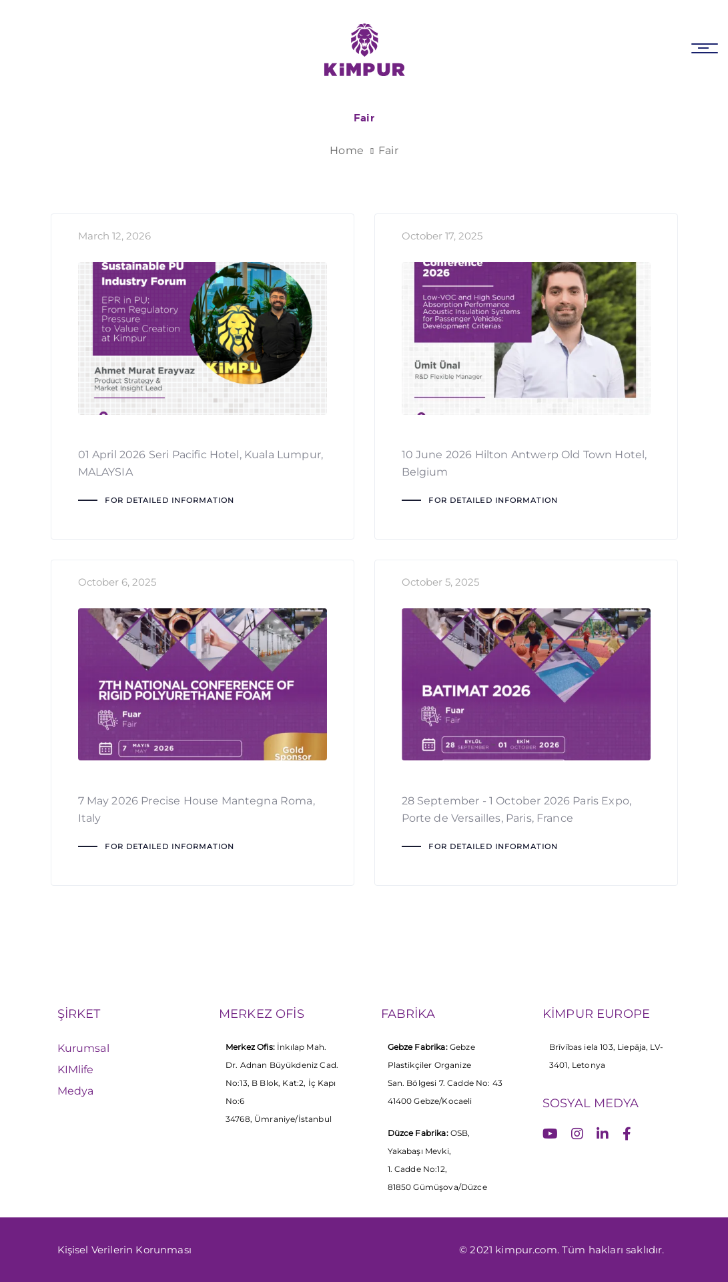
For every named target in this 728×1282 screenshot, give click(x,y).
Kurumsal (83, 1048)
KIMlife (75, 1069)
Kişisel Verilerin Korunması (124, 1249)
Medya (75, 1091)
